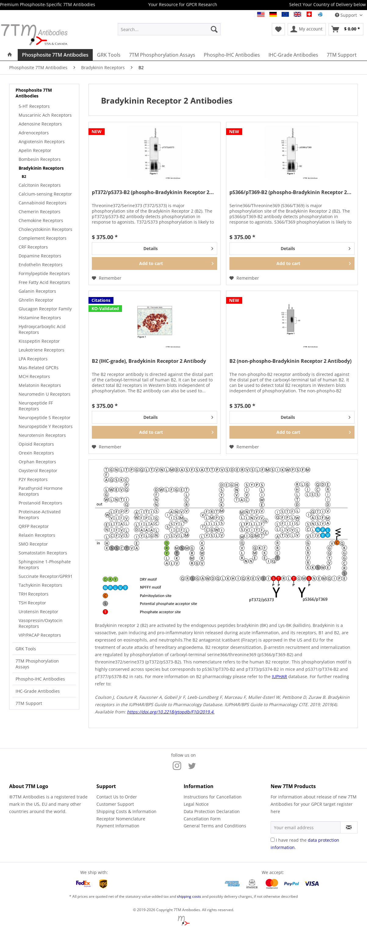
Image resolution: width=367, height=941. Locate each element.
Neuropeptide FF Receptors (36, 406)
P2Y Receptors (33, 479)
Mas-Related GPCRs (39, 367)
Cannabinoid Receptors (43, 203)
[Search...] (169, 29)
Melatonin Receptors (40, 385)
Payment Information (117, 826)
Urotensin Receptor (38, 611)
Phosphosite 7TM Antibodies (34, 93)
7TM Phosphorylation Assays (37, 664)
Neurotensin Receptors (42, 435)
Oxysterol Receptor (38, 470)
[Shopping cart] (346, 29)
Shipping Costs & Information (126, 811)
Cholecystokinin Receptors (45, 229)
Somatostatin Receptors (43, 553)
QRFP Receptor (34, 526)
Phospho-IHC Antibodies (40, 679)
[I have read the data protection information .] (273, 840)
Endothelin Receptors (41, 264)
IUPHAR (279, 676)
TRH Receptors (34, 594)
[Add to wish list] (106, 278)
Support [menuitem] (346, 15)
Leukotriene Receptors (41, 350)
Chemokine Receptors (41, 220)
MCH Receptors (34, 376)
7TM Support (29, 703)
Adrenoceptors (34, 133)
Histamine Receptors (40, 317)
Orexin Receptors (36, 453)
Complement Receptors (43, 238)
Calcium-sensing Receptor (45, 194)
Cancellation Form (202, 819)
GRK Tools (26, 649)
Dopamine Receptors (40, 256)
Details (178, 247)
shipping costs (189, 896)
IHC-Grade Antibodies (38, 691)
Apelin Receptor (35, 150)
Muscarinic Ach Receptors (45, 115)
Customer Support (115, 804)
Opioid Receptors (36, 444)
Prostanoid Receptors (40, 503)
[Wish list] (278, 29)
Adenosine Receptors (40, 124)
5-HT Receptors (34, 106)
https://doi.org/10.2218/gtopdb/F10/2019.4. (170, 712)
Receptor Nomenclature (120, 819)
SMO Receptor (33, 544)
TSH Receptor (32, 603)
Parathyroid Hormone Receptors (41, 491)
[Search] (214, 29)
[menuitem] (169, 29)
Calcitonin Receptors (40, 185)
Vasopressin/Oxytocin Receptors (41, 623)
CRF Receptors (33, 247)
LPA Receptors (33, 359)
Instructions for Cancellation (213, 797)
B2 (24, 176)
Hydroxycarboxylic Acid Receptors (42, 329)
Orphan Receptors (37, 462)
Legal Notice (196, 804)
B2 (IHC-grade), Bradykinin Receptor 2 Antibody (149, 361)
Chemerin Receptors (39, 211)
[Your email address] (305, 827)
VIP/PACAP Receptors (40, 635)
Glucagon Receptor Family (45, 309)
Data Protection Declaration (212, 811)
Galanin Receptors (37, 291)
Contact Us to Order (116, 797)
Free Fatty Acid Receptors (44, 282)
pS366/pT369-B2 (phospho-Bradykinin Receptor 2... (290, 192)
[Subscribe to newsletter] (349, 827)
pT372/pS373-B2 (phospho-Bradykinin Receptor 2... (153, 192)
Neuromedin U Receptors (44, 394)
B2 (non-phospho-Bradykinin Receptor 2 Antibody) (290, 361)
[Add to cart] (154, 263)
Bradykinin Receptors (41, 168)
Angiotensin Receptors (42, 141)
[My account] (307, 29)
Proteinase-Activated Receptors (40, 514)
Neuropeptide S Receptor (44, 417)
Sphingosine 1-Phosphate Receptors (45, 564)
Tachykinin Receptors (40, 585)
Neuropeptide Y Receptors (46, 426)
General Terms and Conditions (215, 826)
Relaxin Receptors (37, 535)
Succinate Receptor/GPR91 (46, 576)
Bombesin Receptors (40, 159)
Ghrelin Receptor (36, 300)
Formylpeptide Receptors (44, 273)
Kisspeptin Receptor (39, 341)
